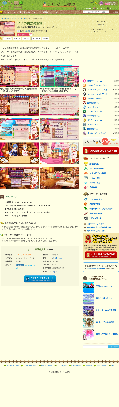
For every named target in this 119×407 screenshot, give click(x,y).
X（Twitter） (58, 258)
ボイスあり (36, 39)
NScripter (7, 39)
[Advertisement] (20, 303)
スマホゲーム (103, 124)
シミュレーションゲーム (103, 94)
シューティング (103, 107)
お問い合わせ (101, 365)
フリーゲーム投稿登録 (84, 8)
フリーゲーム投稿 (30, 365)
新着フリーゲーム (103, 81)
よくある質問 (62, 365)
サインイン (113, 8)
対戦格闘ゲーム (103, 103)
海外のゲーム (103, 129)
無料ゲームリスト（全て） (97, 231)
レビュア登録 (101, 8)
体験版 (45, 39)
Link (112, 365)
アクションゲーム (103, 98)
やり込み (17, 39)
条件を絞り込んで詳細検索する (99, 227)
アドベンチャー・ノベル (103, 90)
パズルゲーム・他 (103, 111)
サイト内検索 (113, 347)
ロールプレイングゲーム (103, 85)
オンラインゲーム (103, 120)
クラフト (26, 39)
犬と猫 (27, 31)
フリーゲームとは (12, 365)
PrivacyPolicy (76, 365)
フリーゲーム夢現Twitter (95, 268)
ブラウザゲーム (103, 116)
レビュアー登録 (46, 365)
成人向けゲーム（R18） (103, 133)
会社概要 (89, 365)
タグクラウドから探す (95, 224)
